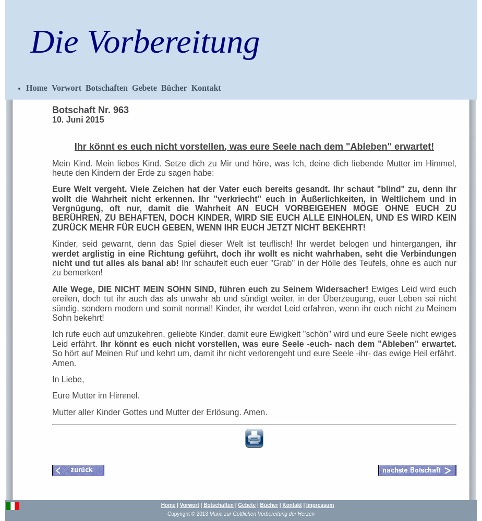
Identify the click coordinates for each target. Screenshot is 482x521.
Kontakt (206, 87)
